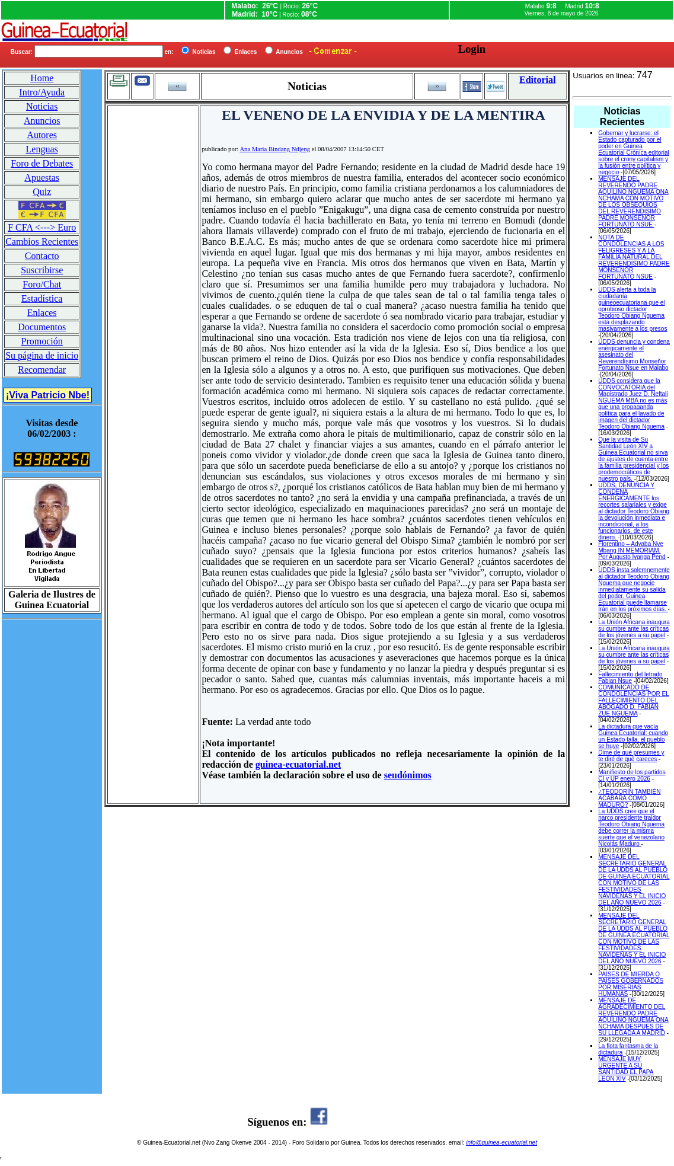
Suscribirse (42, 270)
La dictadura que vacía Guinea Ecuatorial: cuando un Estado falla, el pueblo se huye (633, 736)
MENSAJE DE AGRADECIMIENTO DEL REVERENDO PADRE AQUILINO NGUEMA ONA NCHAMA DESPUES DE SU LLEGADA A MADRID (633, 1016)
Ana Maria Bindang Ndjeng (274, 149)
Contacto (42, 256)
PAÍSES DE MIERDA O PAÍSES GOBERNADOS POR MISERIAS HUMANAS (630, 984)
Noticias (42, 106)
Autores (42, 135)
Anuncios (42, 121)
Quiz (42, 192)
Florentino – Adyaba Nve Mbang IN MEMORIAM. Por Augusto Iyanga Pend (631, 550)
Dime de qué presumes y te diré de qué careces (631, 755)
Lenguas (42, 149)
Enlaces (42, 313)
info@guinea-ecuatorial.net (501, 1142)
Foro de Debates (42, 163)
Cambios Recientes (41, 242)
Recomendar (42, 370)
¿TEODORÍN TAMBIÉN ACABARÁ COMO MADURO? (629, 798)
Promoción (42, 341)
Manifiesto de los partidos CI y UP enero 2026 (631, 775)
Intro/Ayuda (42, 92)
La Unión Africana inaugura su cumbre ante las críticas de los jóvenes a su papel (634, 628)
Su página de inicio (41, 355)
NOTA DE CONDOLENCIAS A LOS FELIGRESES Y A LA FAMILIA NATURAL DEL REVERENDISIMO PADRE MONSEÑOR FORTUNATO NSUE (633, 257)
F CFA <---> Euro (42, 227)
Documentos (42, 327)
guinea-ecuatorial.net (298, 764)
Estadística (41, 298)
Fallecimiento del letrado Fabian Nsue (630, 677)
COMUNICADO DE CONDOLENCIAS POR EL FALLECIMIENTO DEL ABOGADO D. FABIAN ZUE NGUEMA (633, 700)
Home (41, 78)
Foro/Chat (42, 284)
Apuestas (41, 177)
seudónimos (408, 775)
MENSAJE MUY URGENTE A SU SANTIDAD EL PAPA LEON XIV (625, 1069)
